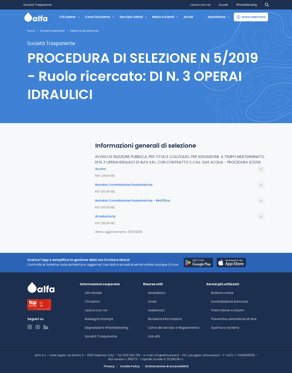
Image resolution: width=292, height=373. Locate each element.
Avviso (180, 169)
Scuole (223, 5)
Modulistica (156, 293)
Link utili (154, 336)
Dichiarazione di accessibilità (166, 366)
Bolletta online (222, 293)
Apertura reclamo (225, 327)
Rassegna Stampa (99, 319)
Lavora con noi (200, 5)
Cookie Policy (130, 366)
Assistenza (156, 310)
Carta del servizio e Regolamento (174, 327)
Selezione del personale (84, 30)
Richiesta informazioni (165, 319)
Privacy (109, 366)
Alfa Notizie (93, 293)
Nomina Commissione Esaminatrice (180, 185)
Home (30, 30)
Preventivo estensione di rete (234, 319)
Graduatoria (180, 216)
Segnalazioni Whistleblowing (106, 327)
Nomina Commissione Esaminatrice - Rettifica (180, 201)
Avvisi (188, 17)
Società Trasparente (37, 5)
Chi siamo (92, 301)
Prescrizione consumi (227, 310)
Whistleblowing (246, 5)
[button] (251, 17)
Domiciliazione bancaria (229, 301)
